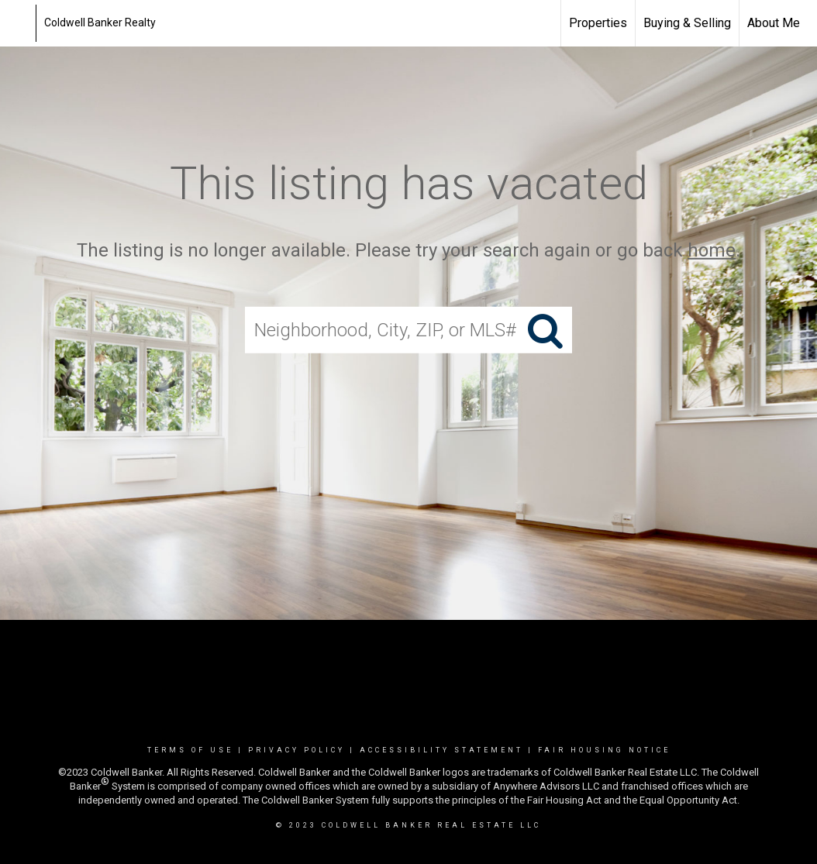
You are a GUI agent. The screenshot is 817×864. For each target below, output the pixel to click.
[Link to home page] (20, 23)
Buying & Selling (687, 22)
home (712, 250)
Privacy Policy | (304, 750)
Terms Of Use (190, 750)
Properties (598, 22)
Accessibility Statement (441, 750)
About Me (773, 22)
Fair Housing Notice (604, 750)
